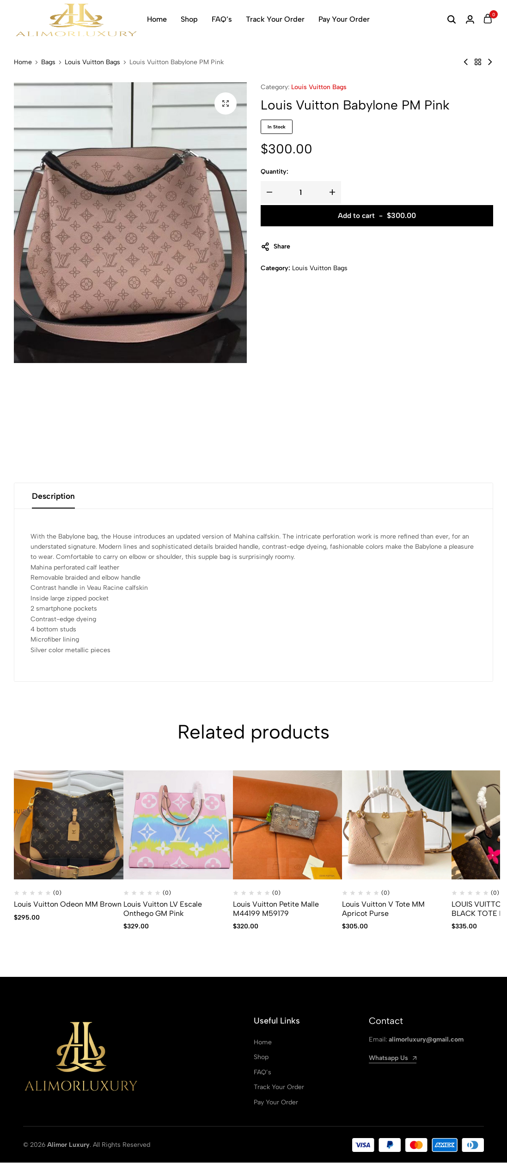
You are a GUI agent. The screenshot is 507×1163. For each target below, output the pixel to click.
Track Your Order (275, 19)
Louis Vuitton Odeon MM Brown (68, 905)
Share (275, 247)
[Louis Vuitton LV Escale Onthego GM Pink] (178, 825)
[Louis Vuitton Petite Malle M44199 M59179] (287, 825)
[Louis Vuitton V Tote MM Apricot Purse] (397, 825)
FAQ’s (222, 19)
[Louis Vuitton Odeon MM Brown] (68, 825)
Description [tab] (54, 496)
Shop (189, 19)
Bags (48, 62)
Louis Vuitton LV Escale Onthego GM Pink (162, 909)
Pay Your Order (344, 19)
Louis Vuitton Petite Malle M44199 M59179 (276, 909)
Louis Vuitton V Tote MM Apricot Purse (383, 909)
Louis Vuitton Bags (92, 62)
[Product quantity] (301, 192)
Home (157, 19)
